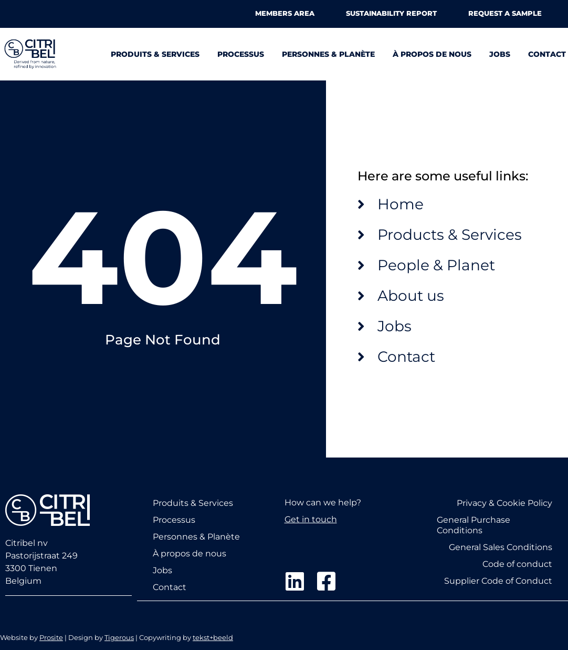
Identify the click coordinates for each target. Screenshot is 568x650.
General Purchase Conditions (473, 524)
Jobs (499, 54)
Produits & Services (155, 54)
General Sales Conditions (500, 547)
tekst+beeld (213, 637)
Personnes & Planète (328, 54)
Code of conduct (517, 563)
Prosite (51, 637)
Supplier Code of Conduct (498, 580)
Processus (240, 54)
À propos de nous (432, 54)
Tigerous (119, 637)
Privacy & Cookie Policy (504, 502)
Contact (547, 54)
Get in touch (311, 519)
